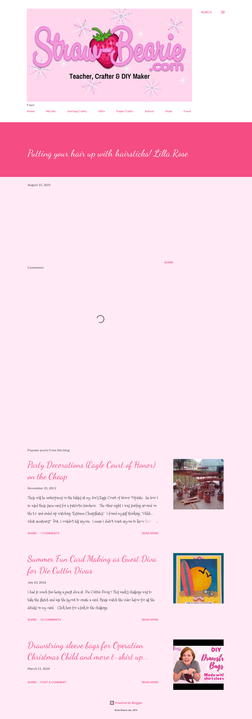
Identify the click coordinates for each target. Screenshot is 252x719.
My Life (51, 111)
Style (168, 111)
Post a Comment (53, 682)
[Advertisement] (94, 399)
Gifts (101, 111)
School (149, 111)
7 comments (49, 533)
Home (31, 111)
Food (187, 111)
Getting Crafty (77, 111)
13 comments (50, 619)
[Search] (206, 12)
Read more (150, 533)
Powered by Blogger (126, 703)
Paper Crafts (125, 111)
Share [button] (168, 262)
